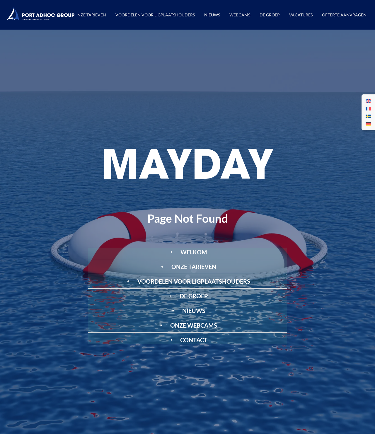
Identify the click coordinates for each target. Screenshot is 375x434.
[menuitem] (368, 101)
